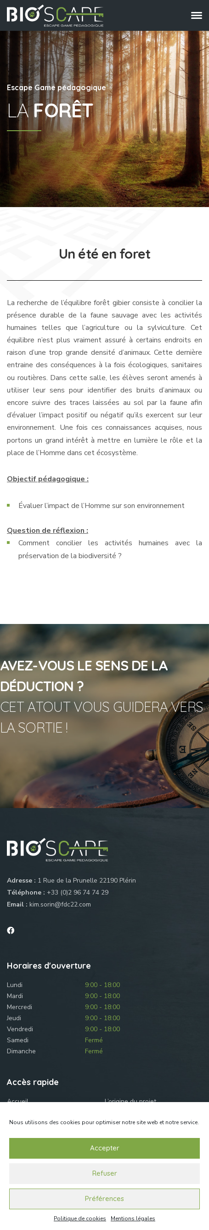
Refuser (104, 1173)
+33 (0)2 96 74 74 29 (77, 892)
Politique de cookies (80, 1218)
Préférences (104, 1198)
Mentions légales (133, 1218)
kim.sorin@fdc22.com (60, 904)
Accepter (104, 1147)
